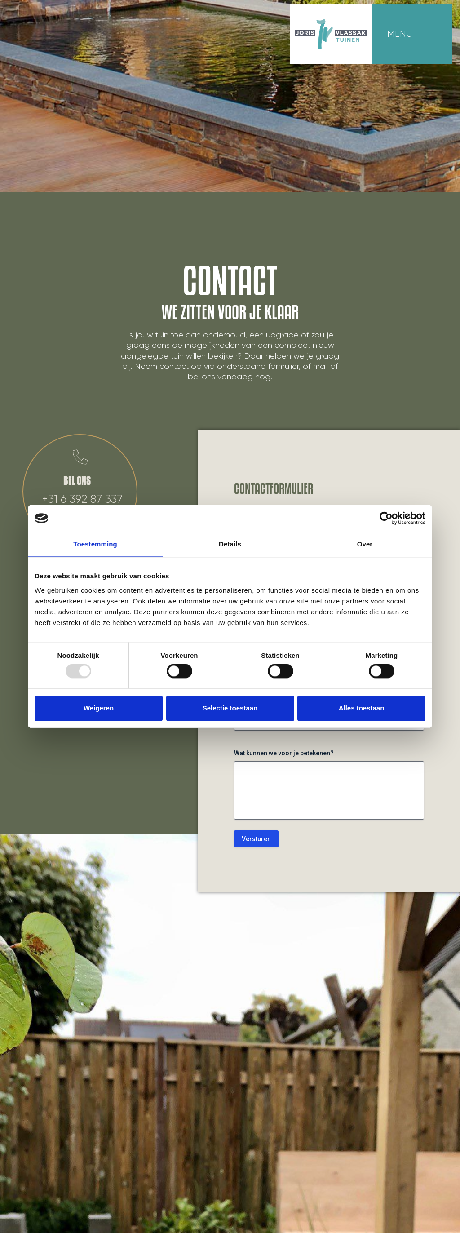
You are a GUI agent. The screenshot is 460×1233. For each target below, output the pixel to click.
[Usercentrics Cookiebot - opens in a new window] (386, 518)
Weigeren (99, 708)
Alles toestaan (362, 708)
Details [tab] (230, 544)
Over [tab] (365, 544)
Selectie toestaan (230, 708)
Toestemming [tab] (95, 544)
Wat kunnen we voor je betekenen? (284, 753)
